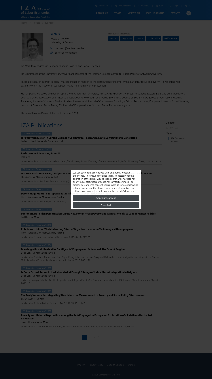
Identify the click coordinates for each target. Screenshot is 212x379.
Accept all (106, 205)
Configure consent (106, 198)
